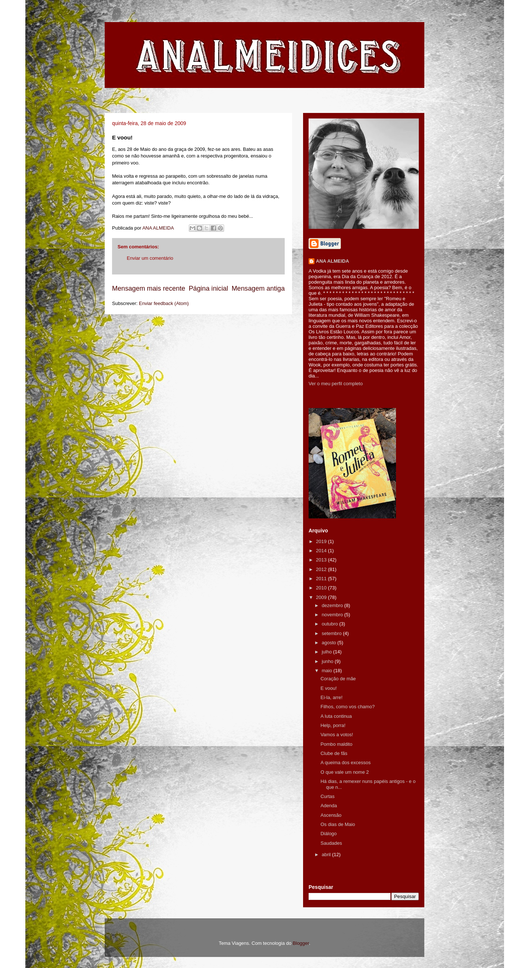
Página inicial (208, 288)
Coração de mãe (338, 678)
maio (328, 670)
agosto (330, 642)
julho (327, 652)
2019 (322, 541)
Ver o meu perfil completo (336, 383)
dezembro (333, 605)
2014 (322, 550)
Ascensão (330, 815)
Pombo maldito (336, 744)
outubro (330, 624)
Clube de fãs (333, 753)
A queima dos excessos (345, 762)
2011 (322, 578)
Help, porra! (332, 725)
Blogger (301, 943)
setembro (332, 633)
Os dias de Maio (337, 824)
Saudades (331, 843)
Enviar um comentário (150, 258)
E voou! (328, 688)
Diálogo (328, 833)
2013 (322, 560)
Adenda (328, 805)
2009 (322, 597)
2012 (322, 569)
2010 (322, 588)
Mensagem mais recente (148, 288)
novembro (333, 614)
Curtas (327, 796)
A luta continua (336, 716)
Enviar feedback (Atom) (164, 303)
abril (327, 854)
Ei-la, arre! (331, 697)
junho (328, 661)
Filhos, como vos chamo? (347, 706)
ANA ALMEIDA (332, 261)
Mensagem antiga (258, 288)
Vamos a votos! (336, 734)
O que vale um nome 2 (344, 772)
